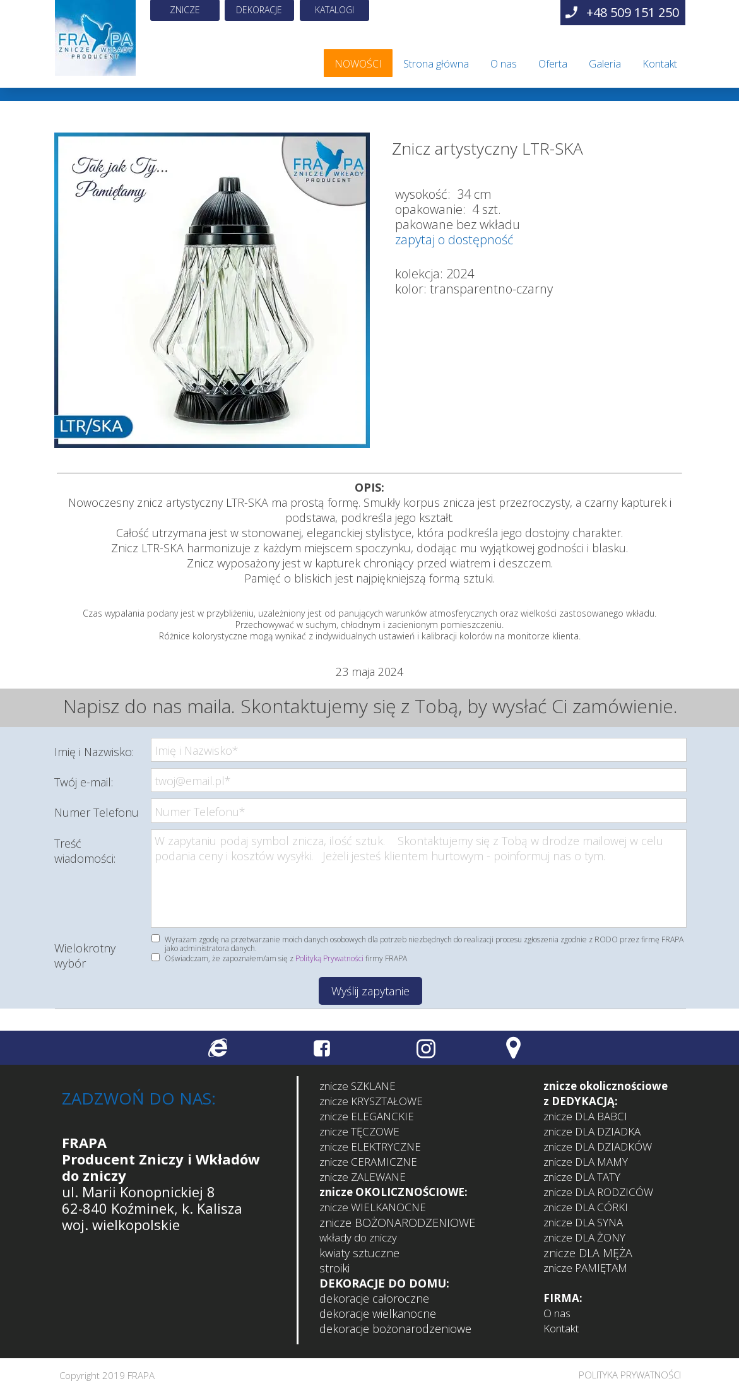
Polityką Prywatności (329, 958)
